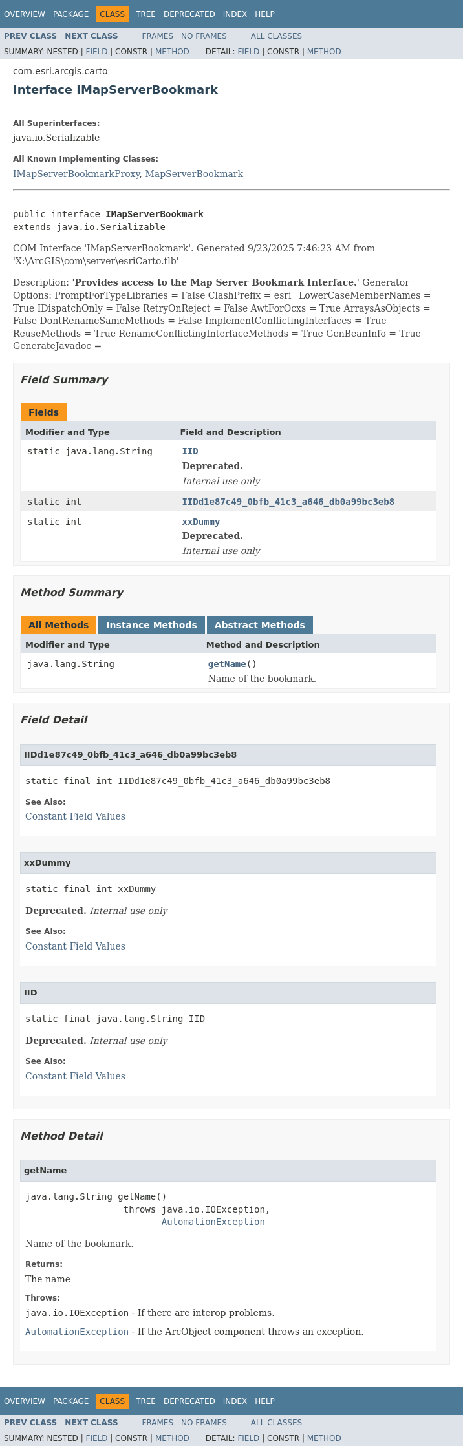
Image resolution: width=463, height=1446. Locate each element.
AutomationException (213, 1222)
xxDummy (201, 521)
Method (172, 51)
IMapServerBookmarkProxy (76, 174)
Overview (24, 14)
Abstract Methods (260, 625)
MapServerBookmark (194, 174)
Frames (158, 36)
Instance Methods (151, 625)
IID (190, 451)
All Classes (276, 36)
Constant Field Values (75, 816)
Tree (146, 14)
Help (265, 14)
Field (96, 51)
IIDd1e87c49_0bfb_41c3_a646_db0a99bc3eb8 (288, 501)
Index (235, 14)
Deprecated (189, 14)
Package (71, 14)
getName (227, 664)
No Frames (204, 36)
